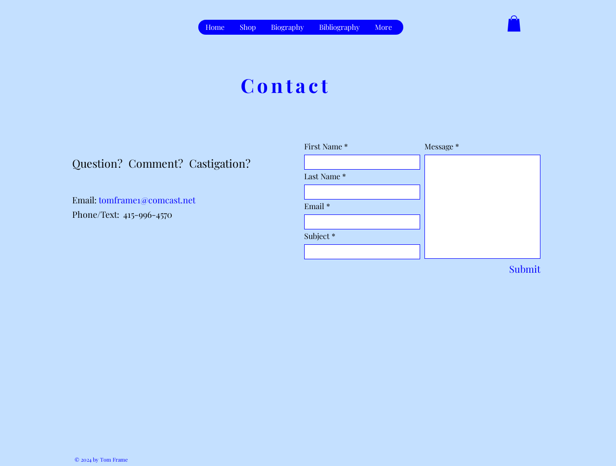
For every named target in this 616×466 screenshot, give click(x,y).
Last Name (322, 176)
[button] (514, 23)
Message (438, 146)
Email (314, 206)
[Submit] (517, 269)
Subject (317, 236)
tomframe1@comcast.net (147, 200)
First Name (323, 146)
